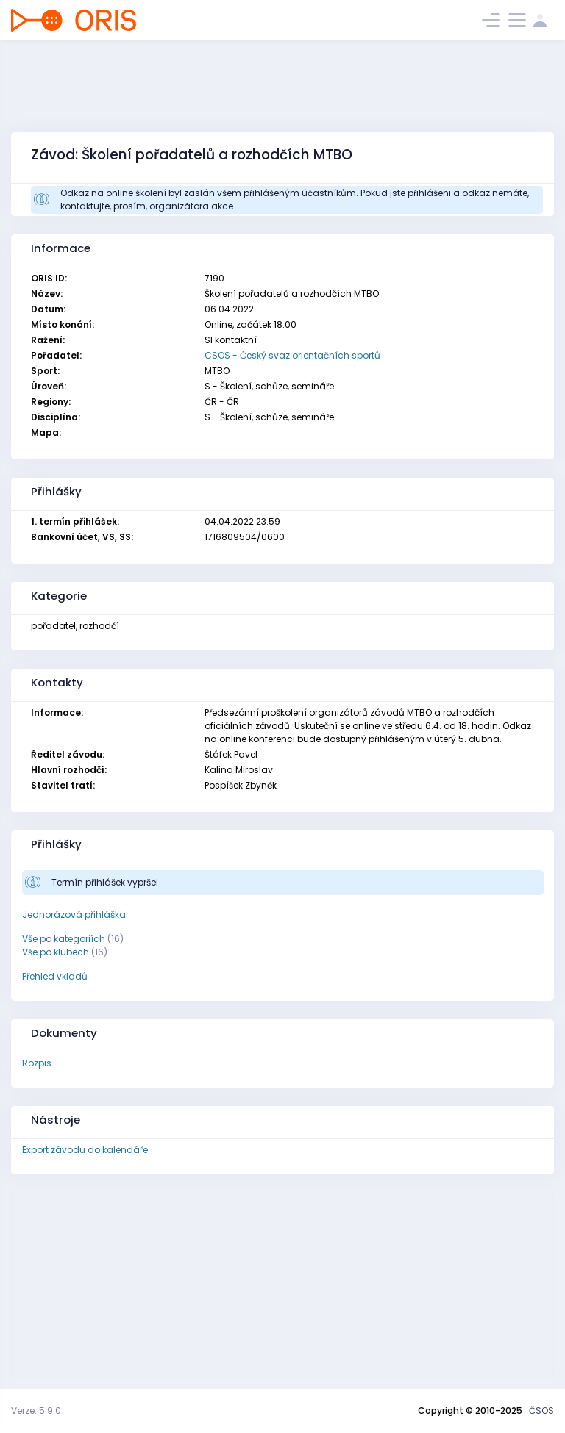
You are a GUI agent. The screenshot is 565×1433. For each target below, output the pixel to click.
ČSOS (541, 1410)
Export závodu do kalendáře (85, 1149)
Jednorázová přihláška (74, 914)
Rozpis (36, 1063)
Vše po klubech (55, 952)
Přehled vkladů (55, 976)
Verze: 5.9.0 (36, 1410)
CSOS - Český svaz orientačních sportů (292, 355)
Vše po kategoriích (63, 939)
